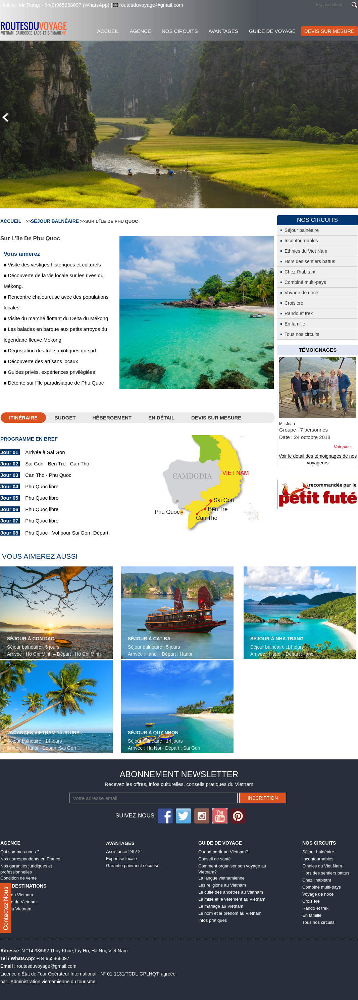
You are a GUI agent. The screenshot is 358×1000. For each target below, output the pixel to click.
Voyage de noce (301, 292)
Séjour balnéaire (55, 221)
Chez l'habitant (300, 271)
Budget (64, 417)
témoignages (318, 350)
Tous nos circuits (302, 334)
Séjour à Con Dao (31, 638)
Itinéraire (23, 417)
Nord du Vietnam (16, 894)
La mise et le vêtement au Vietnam (231, 899)
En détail (161, 417)
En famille (295, 324)
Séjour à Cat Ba (149, 638)
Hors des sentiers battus (310, 261)
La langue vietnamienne (221, 878)
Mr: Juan (287, 423)
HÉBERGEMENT (112, 417)
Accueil (108, 31)
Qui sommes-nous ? (19, 851)
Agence (140, 31)
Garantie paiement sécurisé (132, 865)
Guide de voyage (272, 31)
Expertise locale (121, 858)
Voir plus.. (343, 446)
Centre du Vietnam (18, 901)
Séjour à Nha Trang (277, 638)
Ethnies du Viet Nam (306, 251)
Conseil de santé (214, 858)
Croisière (294, 303)
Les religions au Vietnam (222, 885)
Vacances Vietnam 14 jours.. (44, 732)
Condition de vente (18, 878)
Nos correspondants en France (30, 858)
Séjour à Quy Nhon (153, 732)
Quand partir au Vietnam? (223, 851)
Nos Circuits (180, 31)
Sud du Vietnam (15, 908)
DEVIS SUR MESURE (329, 31)
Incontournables (301, 240)
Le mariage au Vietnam (220, 906)
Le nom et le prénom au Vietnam (229, 913)
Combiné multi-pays (305, 282)
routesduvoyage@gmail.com (150, 5)
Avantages (223, 31)
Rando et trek (299, 313)
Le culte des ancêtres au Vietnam (230, 892)
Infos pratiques (212, 920)
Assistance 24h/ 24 (124, 851)
